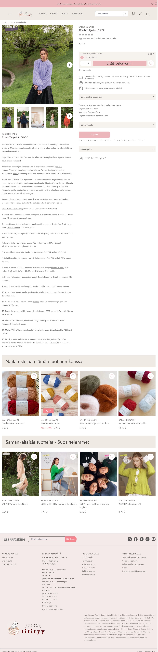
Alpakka (10, 218)
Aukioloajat (47, 602)
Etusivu (5, 22)
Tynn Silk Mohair (50, 252)
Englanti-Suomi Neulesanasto (134, 571)
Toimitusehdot (87, 557)
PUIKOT (65, 13)
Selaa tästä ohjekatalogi (12, 208)
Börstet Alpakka (15, 170)
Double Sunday (47, 170)
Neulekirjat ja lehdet (18, 22)
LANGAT (42, 13)
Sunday (16, 173)
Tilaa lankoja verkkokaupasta (134, 557)
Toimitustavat (87, 560)
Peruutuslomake (88, 567)
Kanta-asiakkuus (88, 574)
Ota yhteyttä (7, 560)
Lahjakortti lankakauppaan (133, 564)
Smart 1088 (54, 342)
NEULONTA (77, 13)
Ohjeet (54, 13)
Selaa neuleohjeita (130, 560)
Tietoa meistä (7, 557)
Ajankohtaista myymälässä (52, 609)
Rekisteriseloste (88, 571)
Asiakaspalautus (88, 564)
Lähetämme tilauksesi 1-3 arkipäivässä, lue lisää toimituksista (79, 4)
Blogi (124, 567)
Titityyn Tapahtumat (49, 605)
